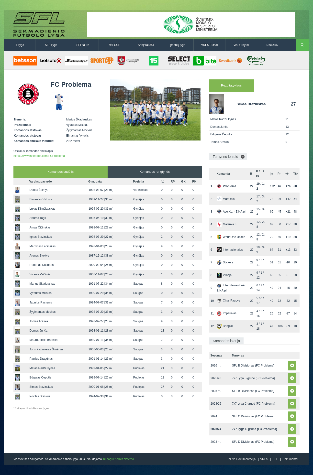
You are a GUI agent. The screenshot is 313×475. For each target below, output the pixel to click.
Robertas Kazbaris (42, 265)
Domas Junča (38, 330)
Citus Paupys (228, 300)
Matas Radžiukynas (42, 368)
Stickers (225, 262)
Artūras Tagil (38, 218)
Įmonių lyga (177, 45)
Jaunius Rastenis (41, 302)
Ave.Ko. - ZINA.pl (231, 211)
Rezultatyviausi (231, 85)
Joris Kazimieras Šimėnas (46, 349)
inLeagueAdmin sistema (118, 459)
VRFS (264, 459)
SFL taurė (82, 45)
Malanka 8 (226, 224)
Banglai (225, 326)
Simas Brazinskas (41, 387)
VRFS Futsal (209, 45)
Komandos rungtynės (155, 171)
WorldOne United (231, 237)
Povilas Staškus (40, 396)
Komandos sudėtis (60, 171)
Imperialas (226, 313)
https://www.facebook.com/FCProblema (39, 156)
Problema (226, 186)
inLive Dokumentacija (242, 459)
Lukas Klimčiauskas (42, 208)
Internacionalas (230, 249)
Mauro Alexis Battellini (44, 340)
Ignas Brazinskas (41, 236)
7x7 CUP (114, 45)
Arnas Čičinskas (40, 227)
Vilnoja (224, 275)
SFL (275, 459)
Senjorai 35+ (146, 45)
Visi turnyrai (241, 45)
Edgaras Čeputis (40, 377)
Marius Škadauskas (42, 283)
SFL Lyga (51, 45)
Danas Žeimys (39, 190)
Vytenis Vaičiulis (40, 274)
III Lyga (19, 45)
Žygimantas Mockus (43, 311)
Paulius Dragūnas (41, 358)
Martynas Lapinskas (43, 246)
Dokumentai (290, 459)
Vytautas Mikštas (41, 293)
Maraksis (226, 199)
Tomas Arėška (39, 321)
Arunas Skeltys (39, 255)
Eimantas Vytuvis (41, 199)
